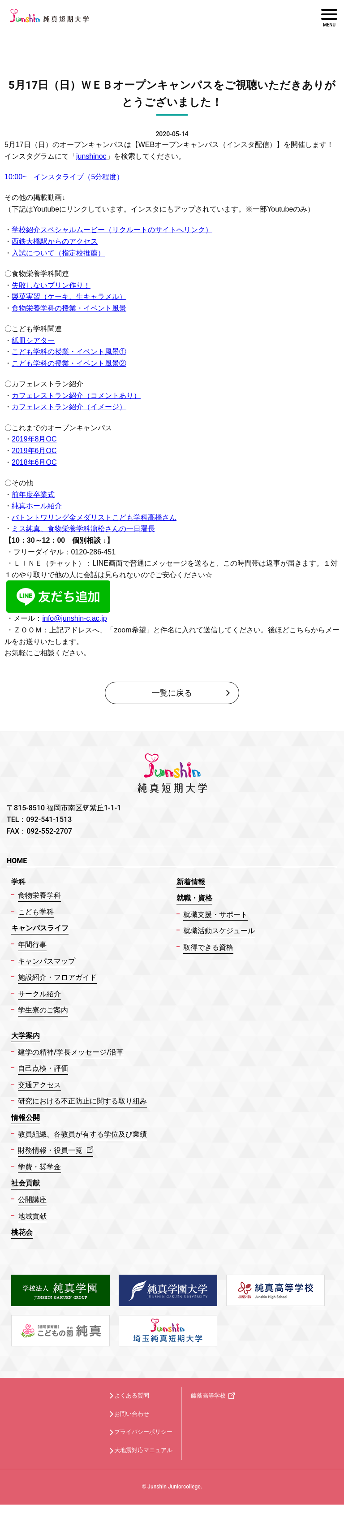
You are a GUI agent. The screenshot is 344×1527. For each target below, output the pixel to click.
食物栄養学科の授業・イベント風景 (69, 308)
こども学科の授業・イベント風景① (69, 351)
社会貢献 (25, 1183)
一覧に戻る (172, 692)
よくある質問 (131, 1395)
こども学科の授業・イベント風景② (69, 363)
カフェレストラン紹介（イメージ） (69, 407)
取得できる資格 (208, 947)
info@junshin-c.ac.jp (74, 618)
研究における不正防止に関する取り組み (82, 1101)
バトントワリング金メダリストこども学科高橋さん (94, 517)
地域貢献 (32, 1216)
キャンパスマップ (46, 961)
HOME (17, 861)
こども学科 (36, 912)
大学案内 (25, 1035)
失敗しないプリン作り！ (51, 285)
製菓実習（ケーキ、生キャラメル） (69, 296)
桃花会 (22, 1232)
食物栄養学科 (39, 895)
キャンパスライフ (40, 928)
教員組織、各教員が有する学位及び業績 (82, 1134)
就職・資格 (194, 898)
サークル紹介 (39, 994)
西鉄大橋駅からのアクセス (55, 241)
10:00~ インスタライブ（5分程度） (64, 177)
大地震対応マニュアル (143, 1450)
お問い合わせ (131, 1413)
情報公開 (25, 1117)
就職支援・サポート (215, 914)
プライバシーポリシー (143, 1431)
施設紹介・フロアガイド (57, 977)
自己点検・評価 (43, 1068)
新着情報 (190, 882)
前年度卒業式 (33, 494)
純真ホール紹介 (37, 506)
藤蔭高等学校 (208, 1395)
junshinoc (91, 156)
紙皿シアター (33, 340)
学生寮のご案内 (43, 1010)
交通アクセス (39, 1085)
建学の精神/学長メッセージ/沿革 (71, 1052)
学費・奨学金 (39, 1167)
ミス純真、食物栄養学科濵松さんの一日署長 (83, 528)
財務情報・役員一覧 (55, 1150)
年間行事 (32, 944)
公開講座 (32, 1199)
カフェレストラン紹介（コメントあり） (76, 395)
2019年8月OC (34, 439)
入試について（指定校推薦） (58, 253)
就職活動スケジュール (219, 930)
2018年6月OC (34, 462)
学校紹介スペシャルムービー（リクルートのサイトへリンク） (112, 230)
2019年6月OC (34, 450)
